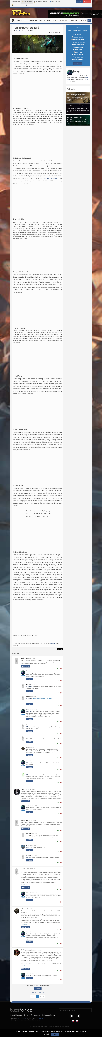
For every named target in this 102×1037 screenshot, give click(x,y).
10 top (56, 32)
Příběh (74, 21)
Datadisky (64, 21)
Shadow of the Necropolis (78, 42)
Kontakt (27, 1015)
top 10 (52, 32)
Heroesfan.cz (55, 2)
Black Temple (78, 52)
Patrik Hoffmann (41, 1018)
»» (43, 996)
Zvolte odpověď (77, 34)
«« (32, 996)
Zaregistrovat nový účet (37, 992)
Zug (27, 747)
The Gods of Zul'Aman (77, 39)
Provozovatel (35, 1015)
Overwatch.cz (17, 5)
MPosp (28, 845)
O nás (53, 1015)
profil (87, 79)
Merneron (28, 773)
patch (60, 32)
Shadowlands (35, 21)
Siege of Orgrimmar (77, 59)
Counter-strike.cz (33, 5)
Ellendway (28, 684)
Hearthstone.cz (40, 2)
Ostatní (83, 21)
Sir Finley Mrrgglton (27, 950)
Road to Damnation (50, 178)
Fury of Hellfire (77, 49)
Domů (12, 1015)
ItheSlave (24, 658)
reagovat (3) (25, 828)
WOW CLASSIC (50, 21)
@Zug (27, 762)
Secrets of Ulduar (78, 47)
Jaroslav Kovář (22, 1018)
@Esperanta (29, 686)
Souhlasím (55, 1034)
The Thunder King (78, 57)
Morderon (28, 737)
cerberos (23, 789)
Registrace (87, 2)
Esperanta (17, 30)
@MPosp (28, 857)
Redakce (19, 1015)
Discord (52, 643)
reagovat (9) (25, 666)
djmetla (28, 696)
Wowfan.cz (27, 2)
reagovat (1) (25, 801)
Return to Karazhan (77, 37)
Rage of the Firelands (78, 44)
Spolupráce (46, 1015)
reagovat (29, 679)
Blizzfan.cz (16, 2)
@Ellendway (29, 698)
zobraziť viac (24, 884)
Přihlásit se (79, 2)
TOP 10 (33, 30)
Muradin (23, 869)
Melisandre (24, 820)
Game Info (21, 21)
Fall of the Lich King (77, 54)
